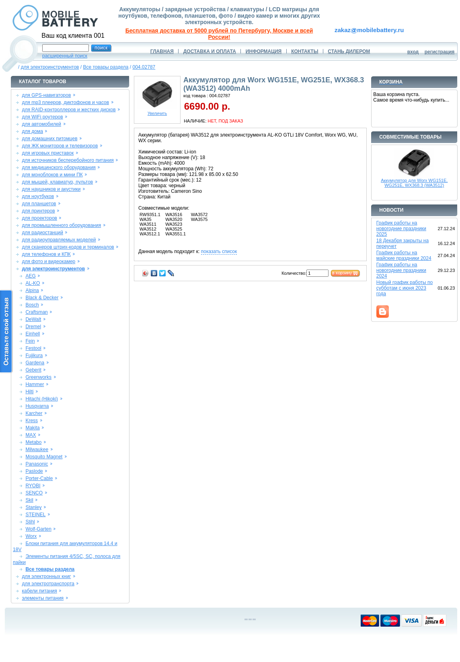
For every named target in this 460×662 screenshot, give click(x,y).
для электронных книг (46, 576)
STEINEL (35, 514)
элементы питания (43, 598)
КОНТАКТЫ (304, 51)
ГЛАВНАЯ (162, 51)
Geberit (33, 370)
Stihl (30, 522)
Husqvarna (37, 406)
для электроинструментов (50, 67)
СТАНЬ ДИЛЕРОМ (349, 51)
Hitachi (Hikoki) (41, 399)
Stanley (33, 507)
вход (413, 52)
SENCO (34, 493)
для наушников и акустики (51, 189)
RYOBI (32, 485)
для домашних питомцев (50, 138)
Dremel (33, 326)
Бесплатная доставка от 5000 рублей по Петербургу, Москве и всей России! (219, 33)
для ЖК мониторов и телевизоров (60, 146)
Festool (33, 348)
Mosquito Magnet (43, 457)
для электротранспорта (48, 583)
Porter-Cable (39, 478)
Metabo (33, 442)
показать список (219, 251)
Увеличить (157, 112)
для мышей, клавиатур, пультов (57, 182)
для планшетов (39, 203)
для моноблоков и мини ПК (52, 175)
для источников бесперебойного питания (68, 160)
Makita (32, 428)
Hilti (29, 391)
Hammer (34, 384)
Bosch (32, 305)
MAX (30, 435)
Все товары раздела (105, 67)
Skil (29, 500)
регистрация (440, 52)
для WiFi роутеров (42, 117)
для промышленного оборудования (61, 225)
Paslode (34, 471)
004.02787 (144, 67)
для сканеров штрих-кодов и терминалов (68, 247)
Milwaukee (36, 449)
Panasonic (36, 464)
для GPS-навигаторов (46, 95)
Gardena (34, 363)
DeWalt (33, 319)
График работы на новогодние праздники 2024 (401, 270)
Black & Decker (41, 297)
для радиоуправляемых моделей (59, 240)
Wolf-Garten (38, 529)
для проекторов (40, 218)
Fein (30, 341)
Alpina (32, 290)
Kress (31, 420)
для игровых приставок (48, 153)
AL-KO (32, 283)
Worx (31, 536)
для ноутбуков (38, 196)
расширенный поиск (64, 56)
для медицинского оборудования (59, 167)
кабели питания (39, 591)
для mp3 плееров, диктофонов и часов (65, 102)
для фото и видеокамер (49, 261)
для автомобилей (42, 124)
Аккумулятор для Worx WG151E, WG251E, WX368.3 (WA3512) (414, 183)
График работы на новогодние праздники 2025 (401, 228)
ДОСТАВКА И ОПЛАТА (209, 51)
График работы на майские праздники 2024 (403, 255)
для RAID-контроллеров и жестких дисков (69, 109)
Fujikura (34, 355)
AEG (30, 276)
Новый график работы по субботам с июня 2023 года (404, 288)
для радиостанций (43, 232)
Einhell (32, 334)
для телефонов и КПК (46, 254)
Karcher (33, 413)
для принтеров (38, 211)
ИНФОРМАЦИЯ (263, 51)
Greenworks (38, 377)
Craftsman (36, 312)
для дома (32, 131)
